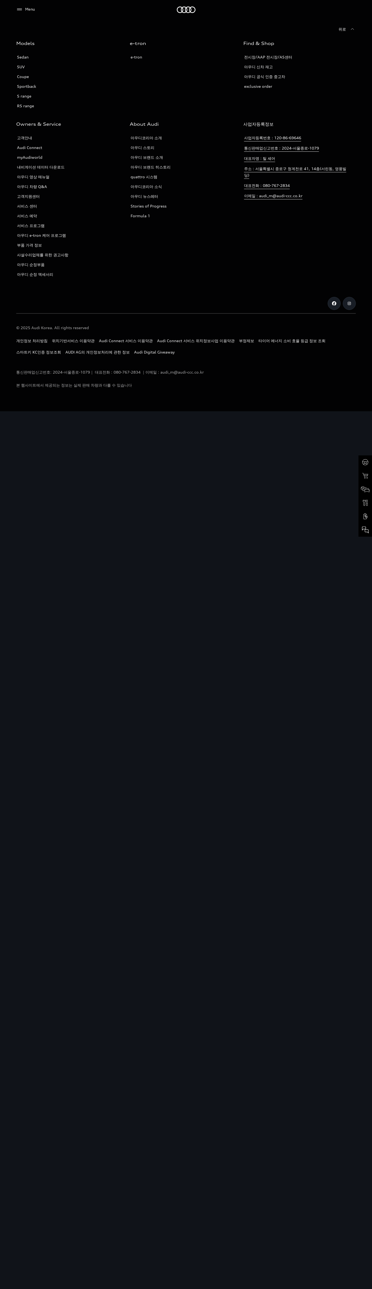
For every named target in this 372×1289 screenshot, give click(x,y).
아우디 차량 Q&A (32, 186)
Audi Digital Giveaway (154, 352)
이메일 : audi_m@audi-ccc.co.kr (273, 195)
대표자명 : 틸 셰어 (259, 158)
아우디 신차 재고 (258, 66)
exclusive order (258, 86)
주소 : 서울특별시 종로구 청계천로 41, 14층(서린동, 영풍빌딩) (295, 171)
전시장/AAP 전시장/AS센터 (268, 57)
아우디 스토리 (142, 147)
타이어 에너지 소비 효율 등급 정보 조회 (292, 340)
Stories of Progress (149, 206)
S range (24, 96)
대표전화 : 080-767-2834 (267, 185)
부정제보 (246, 340)
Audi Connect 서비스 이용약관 (126, 340)
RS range (25, 105)
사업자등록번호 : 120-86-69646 (272, 137)
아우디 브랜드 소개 (147, 157)
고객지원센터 (28, 196)
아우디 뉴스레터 (144, 196)
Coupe (23, 76)
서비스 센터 (27, 206)
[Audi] (186, 10)
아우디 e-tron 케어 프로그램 (41, 235)
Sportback (26, 86)
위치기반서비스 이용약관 (73, 340)
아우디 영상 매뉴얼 (33, 176)
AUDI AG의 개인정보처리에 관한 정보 (97, 352)
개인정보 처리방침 (32, 340)
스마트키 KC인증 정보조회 (38, 352)
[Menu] (25, 9)
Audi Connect (29, 147)
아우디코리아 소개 (146, 137)
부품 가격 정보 (29, 245)
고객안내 (24, 137)
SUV (21, 66)
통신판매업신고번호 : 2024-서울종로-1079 (281, 148)
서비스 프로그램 (31, 225)
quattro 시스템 (144, 176)
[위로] (347, 29)
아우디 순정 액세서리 (35, 274)
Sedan (23, 57)
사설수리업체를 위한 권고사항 (42, 254)
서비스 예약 (27, 215)
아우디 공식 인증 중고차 (264, 76)
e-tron (136, 57)
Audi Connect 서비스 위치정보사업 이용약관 (196, 340)
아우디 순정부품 (31, 264)
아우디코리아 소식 (146, 186)
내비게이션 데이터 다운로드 (41, 167)
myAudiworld (29, 157)
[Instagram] (349, 303)
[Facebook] (334, 303)
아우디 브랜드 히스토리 (151, 167)
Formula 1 (140, 215)
